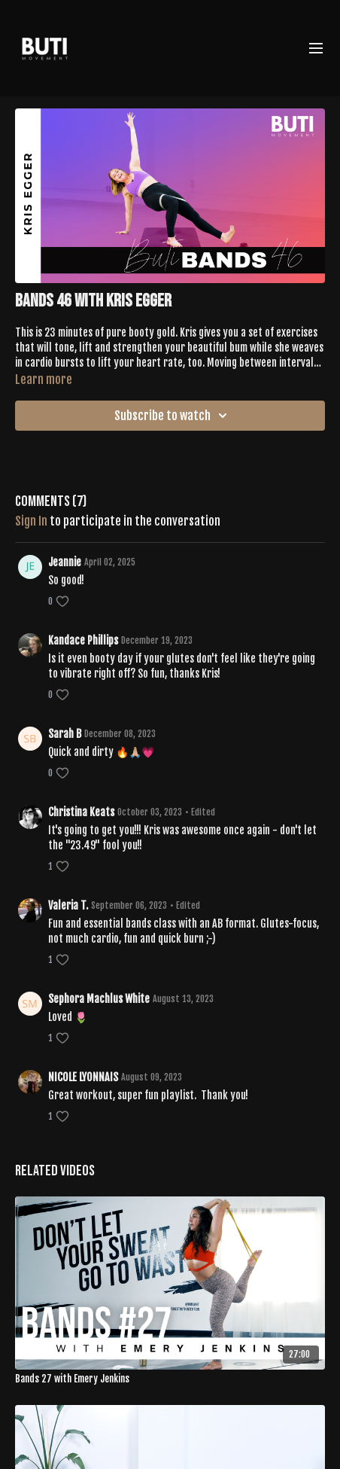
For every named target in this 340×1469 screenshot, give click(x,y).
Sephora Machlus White (99, 998)
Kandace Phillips (83, 640)
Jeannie (64, 562)
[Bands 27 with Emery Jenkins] (170, 1379)
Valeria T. (68, 905)
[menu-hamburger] (316, 48)
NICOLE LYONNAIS (83, 1077)
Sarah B (64, 733)
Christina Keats (81, 812)
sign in (31, 521)
